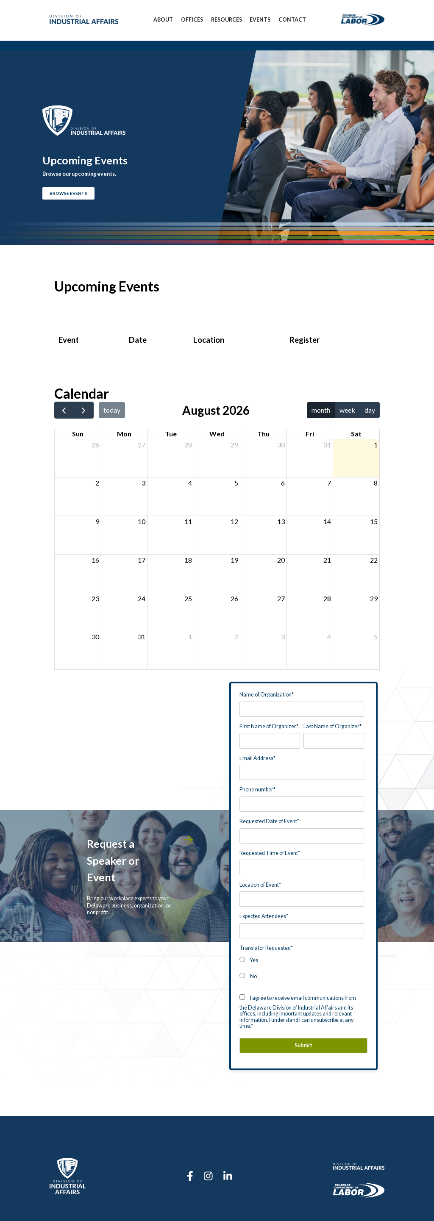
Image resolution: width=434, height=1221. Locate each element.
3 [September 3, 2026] (283, 637)
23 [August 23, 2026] (95, 598)
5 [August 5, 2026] (236, 483)
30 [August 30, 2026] (95, 637)
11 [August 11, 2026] (188, 521)
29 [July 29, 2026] (234, 445)
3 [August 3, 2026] (143, 483)
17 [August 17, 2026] (141, 560)
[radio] (301, 960)
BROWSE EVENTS (68, 193)
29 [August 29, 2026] (374, 598)
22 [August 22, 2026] (374, 560)
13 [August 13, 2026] (281, 521)
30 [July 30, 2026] (281, 445)
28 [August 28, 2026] (327, 598)
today (111, 410)
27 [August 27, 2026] (281, 598)
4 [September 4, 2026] (329, 637)
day (369, 410)
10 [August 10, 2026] (141, 521)
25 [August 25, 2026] (188, 598)
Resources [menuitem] (226, 20)
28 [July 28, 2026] (188, 445)
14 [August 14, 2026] (327, 521)
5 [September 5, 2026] (376, 637)
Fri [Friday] (310, 434)
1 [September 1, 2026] (190, 637)
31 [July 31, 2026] (327, 445)
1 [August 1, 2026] (376, 445)
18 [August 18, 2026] (188, 560)
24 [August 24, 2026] (141, 598)
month (321, 410)
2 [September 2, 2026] (236, 637)
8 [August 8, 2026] (376, 483)
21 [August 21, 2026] (327, 560)
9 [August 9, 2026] (97, 521)
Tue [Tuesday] (171, 434)
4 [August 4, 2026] (190, 483)
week (347, 410)
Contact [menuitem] (292, 20)
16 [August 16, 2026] (95, 560)
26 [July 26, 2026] (95, 445)
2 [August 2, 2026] (97, 483)
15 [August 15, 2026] (374, 521)
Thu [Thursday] (263, 434)
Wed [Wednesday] (217, 434)
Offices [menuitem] (192, 20)
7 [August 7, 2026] (329, 483)
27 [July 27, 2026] (141, 445)
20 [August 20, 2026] (281, 560)
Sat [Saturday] (356, 434)
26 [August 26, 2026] (234, 598)
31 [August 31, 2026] (141, 637)
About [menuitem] (163, 20)
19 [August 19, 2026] (234, 560)
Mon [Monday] (124, 434)
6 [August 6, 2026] (283, 483)
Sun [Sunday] (77, 434)
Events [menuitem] (260, 20)
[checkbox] (301, 968)
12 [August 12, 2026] (234, 521)
